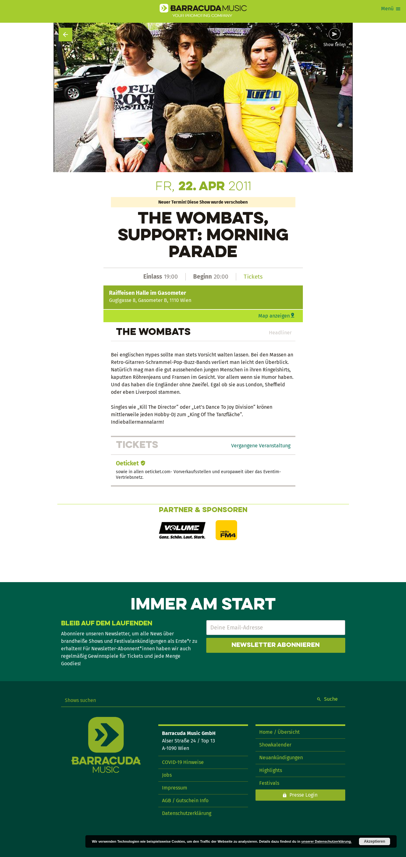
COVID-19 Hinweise (183, 762)
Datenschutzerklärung (186, 813)
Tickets (253, 276)
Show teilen (334, 44)
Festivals (269, 783)
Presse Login (303, 795)
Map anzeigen (274, 316)
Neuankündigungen (281, 757)
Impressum (174, 788)
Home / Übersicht (279, 732)
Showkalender (275, 745)
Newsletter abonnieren (276, 645)
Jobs (167, 775)
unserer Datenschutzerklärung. (326, 841)
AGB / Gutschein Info (185, 800)
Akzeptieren (374, 841)
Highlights (270, 770)
